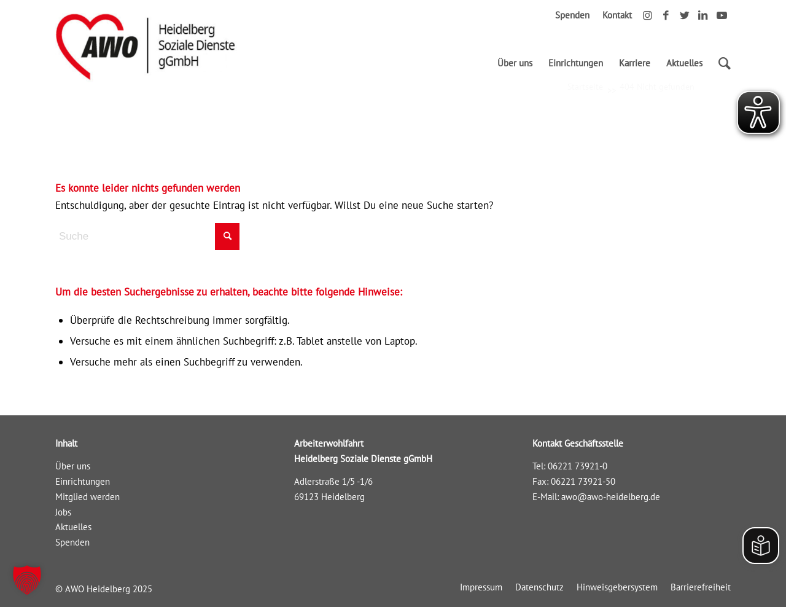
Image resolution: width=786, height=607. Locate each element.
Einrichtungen (82, 481)
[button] (27, 580)
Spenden (572, 15)
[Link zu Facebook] (666, 15)
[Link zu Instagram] (647, 15)
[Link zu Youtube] (721, 15)
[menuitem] (514, 63)
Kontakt (617, 15)
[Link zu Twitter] (684, 15)
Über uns (72, 466)
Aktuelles (73, 527)
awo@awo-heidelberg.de (610, 497)
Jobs (63, 512)
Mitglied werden (87, 497)
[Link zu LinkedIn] (703, 15)
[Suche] (720, 63)
